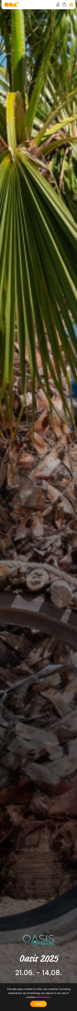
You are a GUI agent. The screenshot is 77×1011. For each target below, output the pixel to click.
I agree (38, 1003)
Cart (64, 4)
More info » (43, 997)
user (58, 4)
